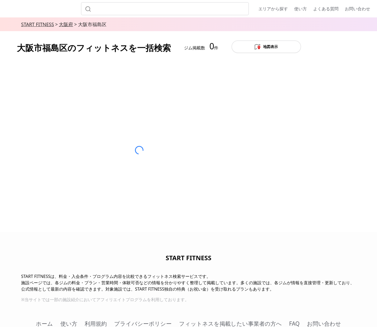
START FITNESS (37, 24)
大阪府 (66, 24)
